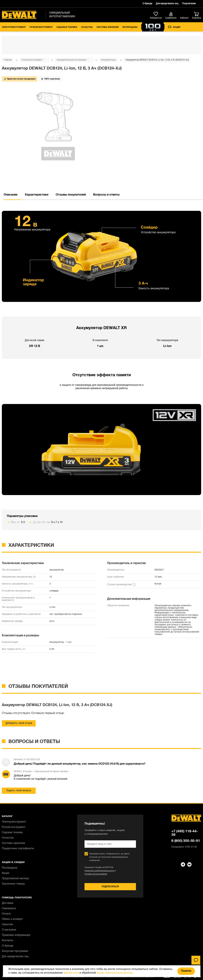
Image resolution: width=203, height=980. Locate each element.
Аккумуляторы (108, 60)
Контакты (7, 940)
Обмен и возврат (12, 919)
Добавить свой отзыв (19, 723)
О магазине (9, 930)
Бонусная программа (15, 951)
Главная (8, 60)
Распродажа (130, 27)
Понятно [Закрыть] (186, 971)
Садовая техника (66, 27)
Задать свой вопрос (18, 790)
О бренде (147, 4)
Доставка (7, 903)
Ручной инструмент (41, 27)
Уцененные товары (13, 884)
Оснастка (87, 27)
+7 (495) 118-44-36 (184, 833)
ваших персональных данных (114, 973)
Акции (174, 27)
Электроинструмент (14, 27)
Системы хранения (107, 27)
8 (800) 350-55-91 (185, 841)
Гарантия (7, 924)
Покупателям (189, 4)
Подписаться (110, 887)
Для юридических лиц (167, 4)
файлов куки (71, 973)
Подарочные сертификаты (18, 848)
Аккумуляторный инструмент (72, 60)
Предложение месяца (15, 878)
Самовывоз (9, 908)
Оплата (6, 914)
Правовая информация (16, 935)
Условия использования (96, 874)
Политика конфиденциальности (99, 871)
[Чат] (195, 960)
